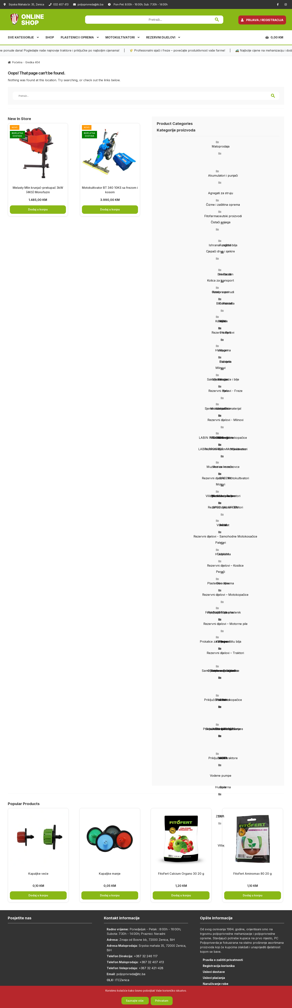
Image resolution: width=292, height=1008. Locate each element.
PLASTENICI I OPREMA (77, 37)
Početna (17, 62)
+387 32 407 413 (151, 962)
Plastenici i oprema (220, 583)
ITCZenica (122, 980)
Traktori (220, 700)
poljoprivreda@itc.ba (88, 4)
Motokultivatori (220, 437)
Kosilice (220, 321)
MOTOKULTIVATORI (120, 37)
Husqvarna (223, 350)
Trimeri (221, 729)
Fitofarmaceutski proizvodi (223, 216)
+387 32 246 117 (146, 956)
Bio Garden (225, 274)
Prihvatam (161, 1000)
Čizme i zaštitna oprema (223, 204)
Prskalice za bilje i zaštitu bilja (220, 641)
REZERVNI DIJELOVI (160, 37)
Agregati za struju (220, 193)
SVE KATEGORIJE (21, 37)
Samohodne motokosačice (220, 670)
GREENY (225, 478)
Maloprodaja (220, 146)
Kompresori (220, 292)
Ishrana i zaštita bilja (223, 245)
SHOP (49, 37)
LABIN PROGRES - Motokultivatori (222, 449)
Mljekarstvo (220, 379)
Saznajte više (135, 1000)
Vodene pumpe (220, 775)
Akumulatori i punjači (223, 175)
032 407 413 (59, 4)
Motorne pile (221, 496)
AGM (222, 525)
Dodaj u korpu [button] (38, 209)
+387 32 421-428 (151, 968)
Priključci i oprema (220, 612)
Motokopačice (220, 408)
